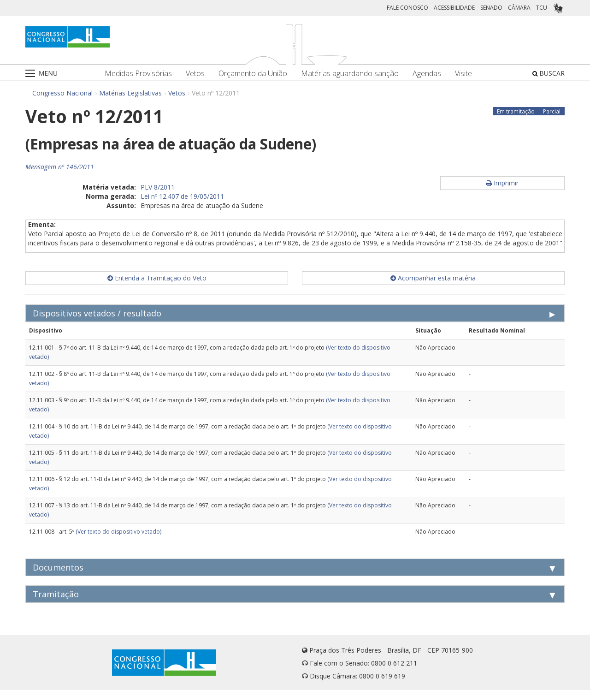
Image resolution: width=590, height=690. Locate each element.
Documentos (58, 567)
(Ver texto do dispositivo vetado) (118, 531)
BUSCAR (548, 73)
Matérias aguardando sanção (350, 73)
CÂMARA (519, 8)
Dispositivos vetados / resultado (97, 313)
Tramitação (56, 594)
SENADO (491, 8)
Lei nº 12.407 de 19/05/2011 (182, 196)
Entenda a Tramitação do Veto (156, 278)
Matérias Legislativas (130, 93)
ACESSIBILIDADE (454, 8)
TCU (541, 8)
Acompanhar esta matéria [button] (433, 278)
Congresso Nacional (62, 93)
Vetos (195, 73)
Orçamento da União (252, 73)
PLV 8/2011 (158, 187)
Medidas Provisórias (138, 73)
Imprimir (502, 182)
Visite (463, 73)
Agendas (427, 73)
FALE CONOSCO (407, 8)
